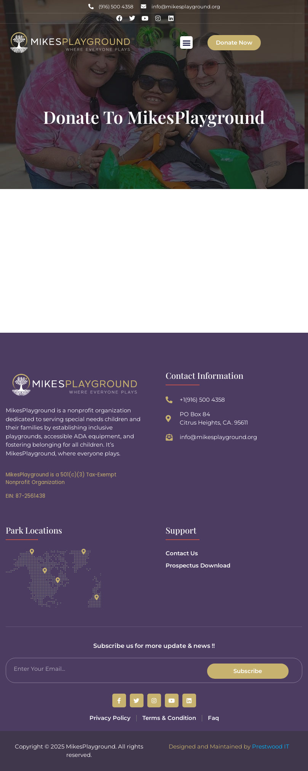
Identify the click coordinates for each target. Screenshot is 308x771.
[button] (186, 42)
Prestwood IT (270, 746)
